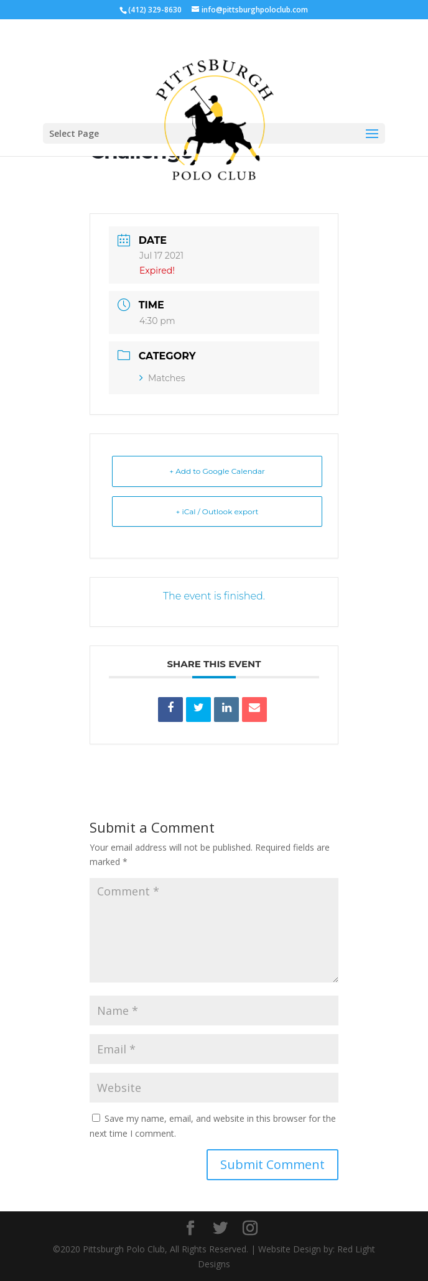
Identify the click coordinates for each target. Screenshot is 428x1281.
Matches (162, 378)
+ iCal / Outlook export (217, 511)
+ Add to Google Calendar (217, 471)
